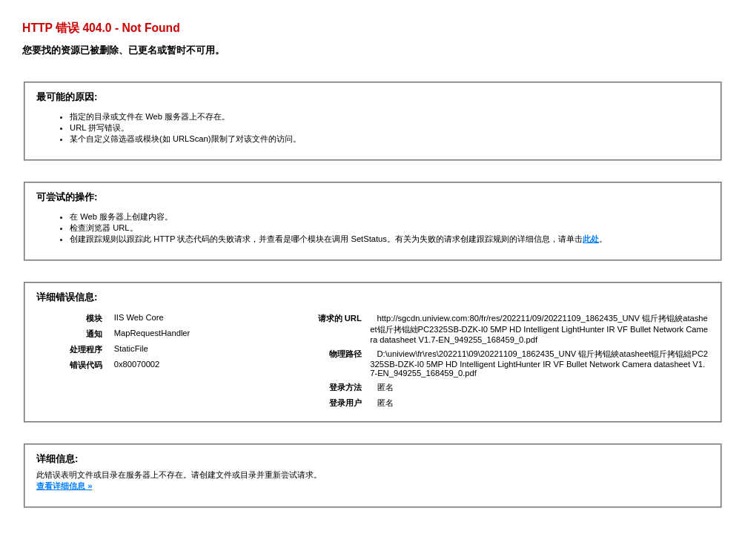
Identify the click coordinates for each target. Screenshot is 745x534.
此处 (591, 238)
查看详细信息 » (64, 485)
